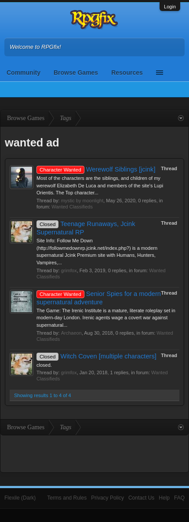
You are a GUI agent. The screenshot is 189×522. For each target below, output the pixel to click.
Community (23, 72)
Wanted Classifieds (72, 206)
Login (170, 6)
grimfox (69, 270)
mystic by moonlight (82, 200)
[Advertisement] (94, 453)
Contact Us (141, 498)
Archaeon (71, 333)
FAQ (179, 498)
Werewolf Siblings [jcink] (96, 169)
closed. (44, 365)
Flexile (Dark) (20, 498)
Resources (127, 72)
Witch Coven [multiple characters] (96, 356)
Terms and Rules (67, 498)
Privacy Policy (107, 498)
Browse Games (76, 72)
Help (164, 498)
